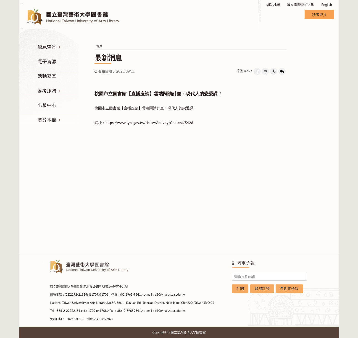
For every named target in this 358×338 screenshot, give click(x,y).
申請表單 (290, 225)
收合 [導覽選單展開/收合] (304, 141)
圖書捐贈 (290, 234)
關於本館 (47, 119)
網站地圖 (273, 5)
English (326, 5)
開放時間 (290, 208)
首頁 (99, 46)
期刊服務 (68, 165)
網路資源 (68, 191)
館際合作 (201, 174)
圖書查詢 (68, 174)
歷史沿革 (290, 183)
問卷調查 (290, 242)
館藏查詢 (47, 46)
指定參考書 (201, 165)
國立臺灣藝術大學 (300, 5)
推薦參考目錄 (201, 200)
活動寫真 (47, 76)
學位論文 (68, 200)
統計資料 (290, 191)
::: (21, 4)
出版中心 (47, 105)
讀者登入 (319, 14)
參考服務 (47, 90)
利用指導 (201, 191)
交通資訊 (290, 217)
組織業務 (290, 165)
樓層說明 (290, 174)
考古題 (201, 183)
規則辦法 (290, 200)
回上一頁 (282, 71)
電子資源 (47, 61)
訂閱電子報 (243, 262)
